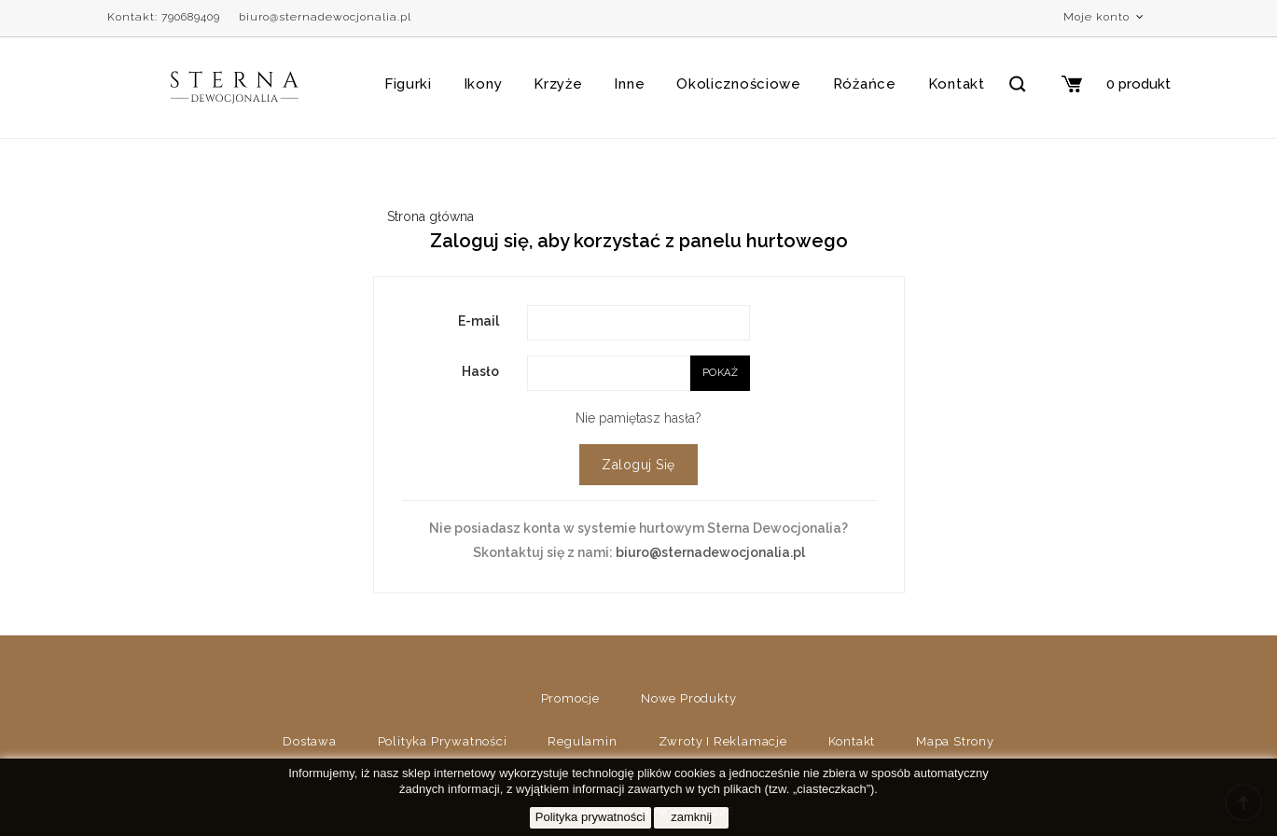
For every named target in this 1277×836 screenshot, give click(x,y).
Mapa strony (955, 741)
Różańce (864, 84)
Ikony (483, 84)
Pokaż (720, 373)
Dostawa (310, 741)
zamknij (691, 817)
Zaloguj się (638, 464)
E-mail (478, 321)
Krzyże (558, 84)
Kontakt (956, 84)
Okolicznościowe (738, 84)
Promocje (570, 698)
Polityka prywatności (442, 741)
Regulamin (582, 741)
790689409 (190, 16)
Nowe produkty (688, 698)
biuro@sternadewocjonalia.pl (325, 16)
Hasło (480, 371)
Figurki (408, 84)
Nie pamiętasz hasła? (638, 418)
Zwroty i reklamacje (723, 741)
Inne (629, 84)
